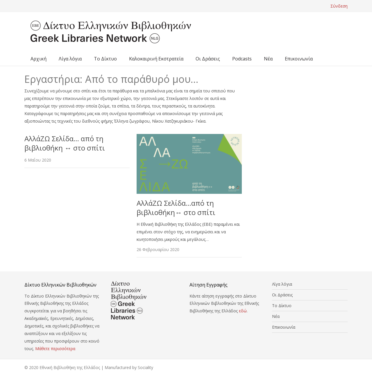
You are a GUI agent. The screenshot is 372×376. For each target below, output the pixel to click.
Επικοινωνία (299, 58)
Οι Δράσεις (208, 58)
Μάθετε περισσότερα (55, 348)
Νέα (268, 58)
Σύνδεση (339, 6)
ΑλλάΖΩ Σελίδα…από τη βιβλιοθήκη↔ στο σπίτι (176, 207)
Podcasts (242, 58)
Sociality (145, 367)
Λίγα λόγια (70, 58)
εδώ (243, 311)
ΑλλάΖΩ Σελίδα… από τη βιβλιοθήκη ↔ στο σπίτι (64, 143)
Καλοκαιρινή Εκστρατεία (156, 58)
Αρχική (38, 58)
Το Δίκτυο (105, 58)
